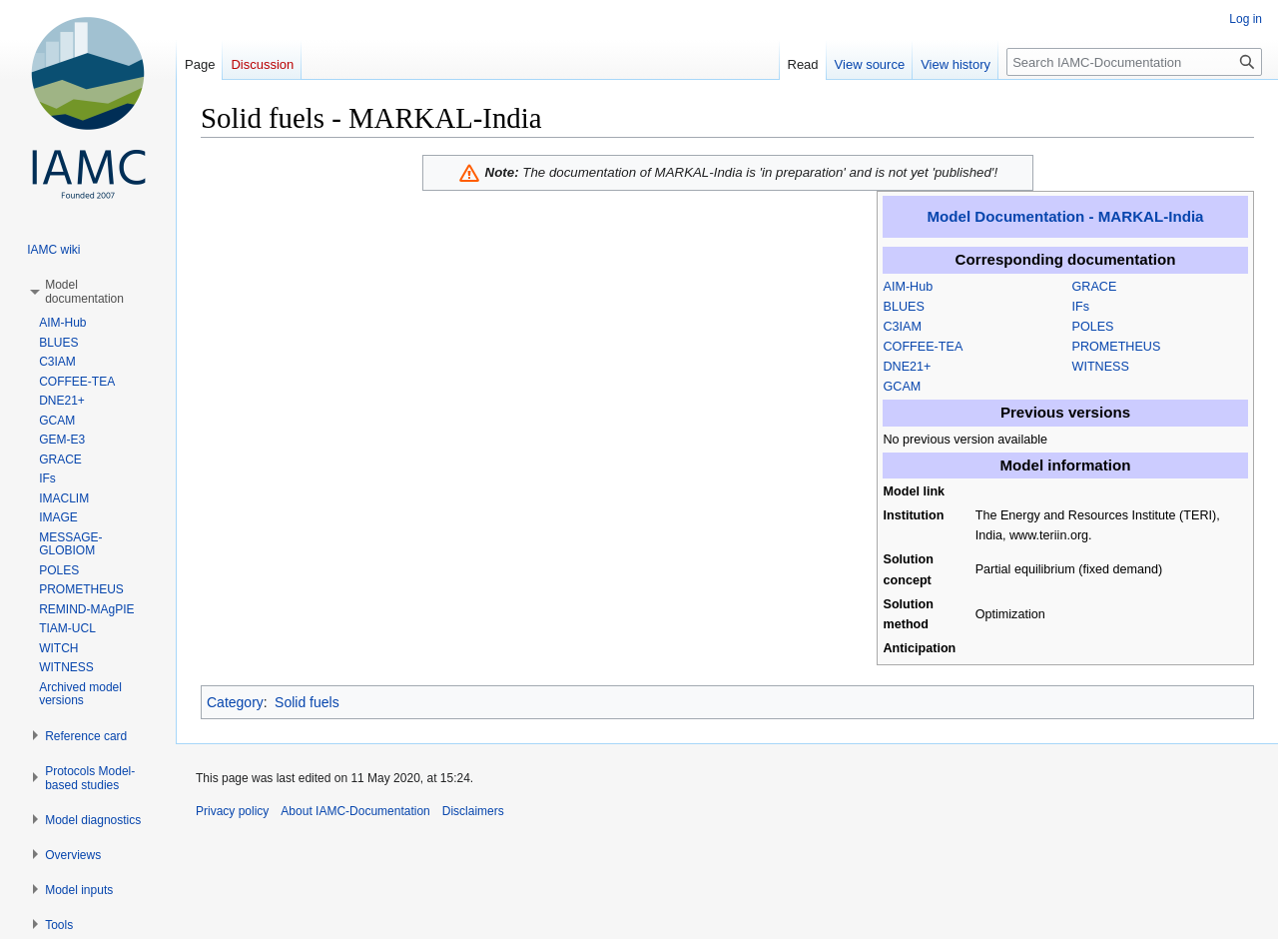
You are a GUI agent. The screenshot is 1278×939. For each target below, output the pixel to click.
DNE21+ (908, 367)
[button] (84, 292)
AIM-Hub (909, 287)
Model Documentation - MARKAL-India (1066, 216)
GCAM (903, 387)
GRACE (1094, 287)
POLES (1093, 327)
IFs (1081, 307)
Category (235, 702)
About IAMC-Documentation (355, 811)
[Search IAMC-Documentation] (1134, 62)
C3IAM (903, 327)
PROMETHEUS (1116, 347)
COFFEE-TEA (923, 347)
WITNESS (1100, 367)
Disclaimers (473, 811)
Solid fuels (307, 702)
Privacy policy (232, 811)
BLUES (904, 307)
